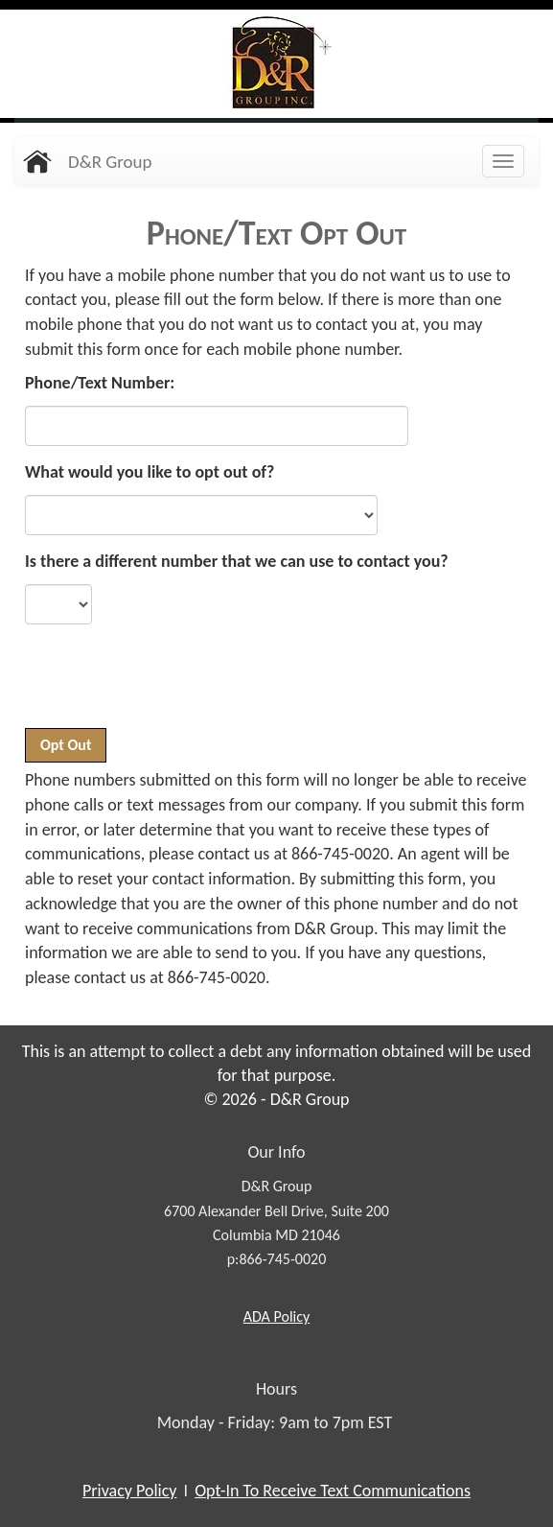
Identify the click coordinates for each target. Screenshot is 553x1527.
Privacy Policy (129, 1490)
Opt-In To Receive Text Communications (333, 1490)
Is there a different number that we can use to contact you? (237, 561)
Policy (276, 1316)
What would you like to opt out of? (149, 471)
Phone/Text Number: (99, 382)
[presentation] (170, 685)
